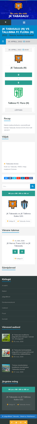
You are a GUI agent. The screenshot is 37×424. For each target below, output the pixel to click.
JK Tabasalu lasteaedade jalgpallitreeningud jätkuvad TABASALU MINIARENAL (22, 352)
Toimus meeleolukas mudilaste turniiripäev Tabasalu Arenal (20, 367)
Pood (4, 313)
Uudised (5, 308)
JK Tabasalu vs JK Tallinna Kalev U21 (18, 214)
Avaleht (5, 285)
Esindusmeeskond (8, 302)
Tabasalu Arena (12, 164)
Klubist (4, 291)
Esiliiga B (12, 221)
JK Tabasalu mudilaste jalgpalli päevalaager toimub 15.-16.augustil (23, 337)
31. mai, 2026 (19, 241)
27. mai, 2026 (18, 372)
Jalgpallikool (6, 296)
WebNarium (31, 416)
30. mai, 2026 (18, 341)
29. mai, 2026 (18, 357)
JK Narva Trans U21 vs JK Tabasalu (18, 244)
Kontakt (5, 319)
